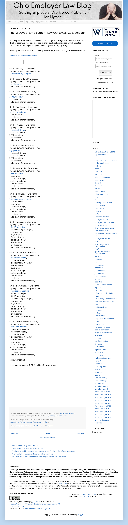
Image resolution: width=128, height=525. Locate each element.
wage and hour (100, 369)
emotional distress (102, 217)
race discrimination (102, 330)
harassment (99, 259)
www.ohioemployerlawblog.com (37, 508)
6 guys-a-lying (15, 150)
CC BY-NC (85, 496)
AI (95, 157)
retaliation (98, 335)
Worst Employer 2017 (103, 392)
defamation (99, 197)
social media (99, 347)
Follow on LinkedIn (105, 43)
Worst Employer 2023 (103, 409)
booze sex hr (100, 171)
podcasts (98, 310)
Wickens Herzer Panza (67, 413)
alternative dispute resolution (106, 160)
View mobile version (47, 437)
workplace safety (101, 386)
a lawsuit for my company (20, 74)
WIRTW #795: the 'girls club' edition (25, 445)
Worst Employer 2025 (103, 414)
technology (99, 352)
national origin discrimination (106, 299)
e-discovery (99, 211)
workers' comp (100, 383)
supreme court (100, 349)
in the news (99, 268)
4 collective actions (17, 112)
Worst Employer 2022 (103, 406)
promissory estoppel (102, 327)
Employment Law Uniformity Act (106, 234)
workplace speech (101, 389)
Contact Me (75, 22)
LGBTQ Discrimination (103, 285)
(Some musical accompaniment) (23, 56)
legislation (98, 282)
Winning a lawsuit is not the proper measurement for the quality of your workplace (43, 451)
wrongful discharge (102, 420)
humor (97, 262)
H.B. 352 (98, 256)
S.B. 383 (98, 338)
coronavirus (99, 180)
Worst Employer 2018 (103, 394)
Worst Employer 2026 (103, 417)
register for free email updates (37, 422)
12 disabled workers (18, 326)
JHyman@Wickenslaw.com (57, 416)
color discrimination (102, 177)
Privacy (110, 82)
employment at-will (102, 231)
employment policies (102, 238)
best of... (98, 166)
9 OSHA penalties (17, 227)
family (97, 241)
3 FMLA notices (16, 97)
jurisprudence (100, 270)
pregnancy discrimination (104, 318)
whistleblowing (100, 380)
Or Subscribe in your (105, 92)
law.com (98, 279)
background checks (102, 163)
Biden (97, 169)
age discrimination (102, 155)
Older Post (81, 433)
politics (97, 313)
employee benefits (102, 219)
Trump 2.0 (98, 363)
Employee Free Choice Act (105, 222)
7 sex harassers (16, 173)
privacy (97, 321)
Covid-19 (98, 183)
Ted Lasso (99, 355)
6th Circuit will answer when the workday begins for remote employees (39, 457)
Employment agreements (104, 228)
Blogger (81, 514)
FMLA (97, 249)
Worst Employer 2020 (103, 400)
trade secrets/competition (104, 358)
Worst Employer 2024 (103, 411)
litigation (98, 287)
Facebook (49, 426)
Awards (53, 22)
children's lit (99, 174)
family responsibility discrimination (102, 245)
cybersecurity (100, 191)
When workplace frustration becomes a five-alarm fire (32, 454)
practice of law (100, 316)
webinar (98, 375)
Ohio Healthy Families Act (104, 301)
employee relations (102, 225)
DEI (96, 200)
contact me (63, 483)
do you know (100, 208)
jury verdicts (99, 273)
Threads (39, 426)
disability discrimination (103, 202)
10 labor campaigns (17, 258)
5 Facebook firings (17, 130)
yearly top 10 (100, 423)
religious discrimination (103, 333)
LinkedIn (32, 426)
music (97, 296)
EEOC (97, 214)
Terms (104, 82)
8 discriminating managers (20, 199)
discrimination (100, 205)
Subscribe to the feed (17, 422)
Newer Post (14, 433)
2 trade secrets (16, 84)
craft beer (98, 185)
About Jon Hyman (15, 22)
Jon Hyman (36, 501)
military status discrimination (106, 293)
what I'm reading (101, 378)
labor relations (100, 276)
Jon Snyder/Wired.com (87, 494)
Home (48, 433)
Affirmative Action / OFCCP (105, 152)
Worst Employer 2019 (103, 397)
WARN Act (99, 372)
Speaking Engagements (36, 22)
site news (98, 344)
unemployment (100, 366)
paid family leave (101, 307)
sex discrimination (101, 341)
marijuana (98, 290)
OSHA (97, 304)
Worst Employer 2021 (103, 403)
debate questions (101, 194)
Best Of (63, 22)
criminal (98, 188)
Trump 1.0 (98, 361)
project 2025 (99, 324)
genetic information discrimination (102, 253)
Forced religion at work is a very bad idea (27, 448)
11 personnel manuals (19, 291)
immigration (99, 265)
